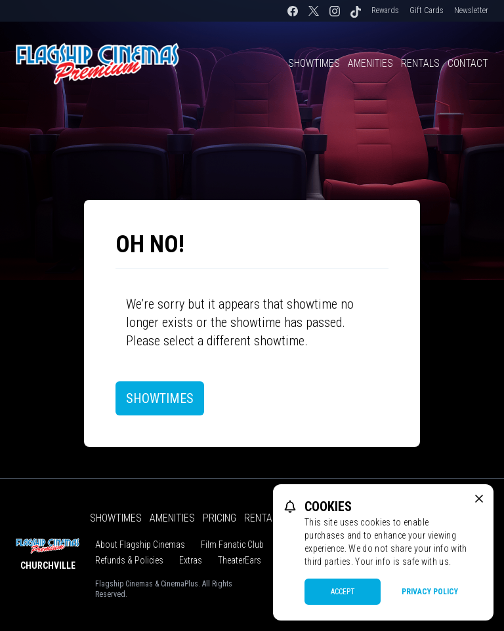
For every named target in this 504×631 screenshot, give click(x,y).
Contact (468, 63)
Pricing (219, 518)
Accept (343, 591)
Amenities (370, 63)
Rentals (420, 63)
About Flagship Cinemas (140, 544)
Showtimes (314, 63)
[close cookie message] (479, 498)
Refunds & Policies (129, 560)
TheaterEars (239, 560)
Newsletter (471, 10)
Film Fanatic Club (232, 544)
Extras (190, 560)
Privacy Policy (430, 591)
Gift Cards (427, 10)
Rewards (385, 10)
